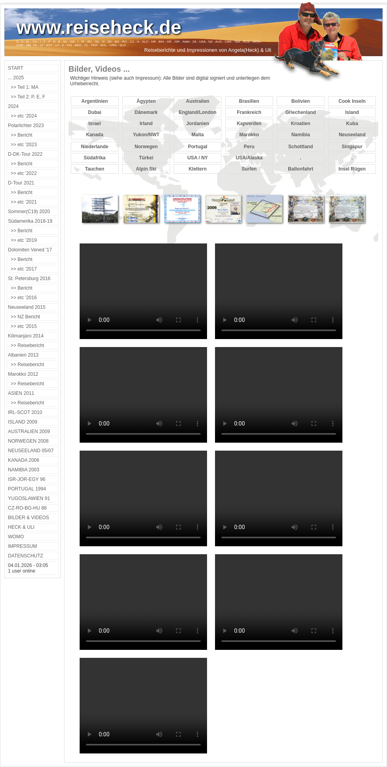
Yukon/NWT (146, 134)
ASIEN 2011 (21, 393)
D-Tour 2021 (21, 183)
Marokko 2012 (23, 374)
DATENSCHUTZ (25, 556)
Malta (198, 134)
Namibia (300, 134)
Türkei (146, 158)
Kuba (352, 123)
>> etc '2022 (22, 173)
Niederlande (94, 146)
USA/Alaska (249, 158)
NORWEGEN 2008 (28, 441)
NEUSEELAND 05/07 (31, 450)
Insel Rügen (352, 169)
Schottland (300, 146)
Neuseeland (352, 134)
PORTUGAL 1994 (27, 489)
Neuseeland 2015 (26, 307)
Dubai (94, 112)
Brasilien (249, 101)
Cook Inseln (352, 101)
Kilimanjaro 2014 (25, 336)
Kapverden (249, 123)
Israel (94, 123)
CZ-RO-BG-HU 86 (27, 508)
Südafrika (95, 158)
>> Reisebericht (26, 345)
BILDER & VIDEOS (28, 517)
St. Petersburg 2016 (29, 278)
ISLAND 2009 (22, 422)
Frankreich (249, 112)
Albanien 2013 (23, 355)
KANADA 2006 (23, 460)
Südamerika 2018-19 (30, 221)
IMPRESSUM (22, 546)
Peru (249, 146)
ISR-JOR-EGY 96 (26, 479)
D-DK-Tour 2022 (25, 154)
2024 (13, 106)
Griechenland (300, 112)
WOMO (16, 536)
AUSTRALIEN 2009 (29, 431)
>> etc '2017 (22, 269)
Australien (197, 101)
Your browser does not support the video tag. (143, 291)
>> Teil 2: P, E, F (26, 97)
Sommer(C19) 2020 (29, 211)
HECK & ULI (21, 527)
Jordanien (197, 123)
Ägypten (146, 101)
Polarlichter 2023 (26, 125)
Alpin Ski (146, 169)
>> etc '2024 (22, 116)
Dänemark (146, 112)
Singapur (352, 146)
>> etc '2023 (22, 144)
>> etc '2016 (22, 297)
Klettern (198, 169)
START (15, 68)
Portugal (197, 146)
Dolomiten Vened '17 (30, 250)
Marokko (249, 134)
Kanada (94, 134)
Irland (146, 123)
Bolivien (300, 101)
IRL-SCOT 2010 (25, 412)
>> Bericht (20, 135)
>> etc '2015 (22, 326)
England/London (198, 112)
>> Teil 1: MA (23, 87)
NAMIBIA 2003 (23, 470)
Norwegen (146, 146)
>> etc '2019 (22, 240)
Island (352, 112)
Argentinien (94, 101)
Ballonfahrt (300, 169)
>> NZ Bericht (24, 317)
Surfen (249, 169)
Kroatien (301, 123)
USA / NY (198, 158)
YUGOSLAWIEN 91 (29, 498)
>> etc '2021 (22, 202)
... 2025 (16, 77)
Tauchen (94, 169)
